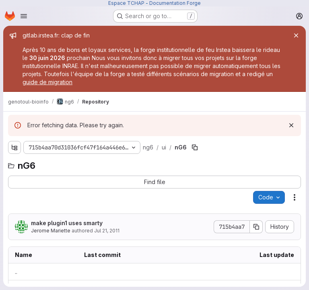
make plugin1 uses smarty (67, 223)
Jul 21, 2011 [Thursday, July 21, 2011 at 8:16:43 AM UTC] (106, 231)
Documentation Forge (175, 3)
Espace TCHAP (126, 3)
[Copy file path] (194, 147)
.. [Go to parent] (16, 271)
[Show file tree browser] (14, 147)
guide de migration (47, 82)
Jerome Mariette (50, 231)
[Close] (296, 35)
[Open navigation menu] (23, 16)
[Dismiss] (291, 125)
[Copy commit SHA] (256, 226)
